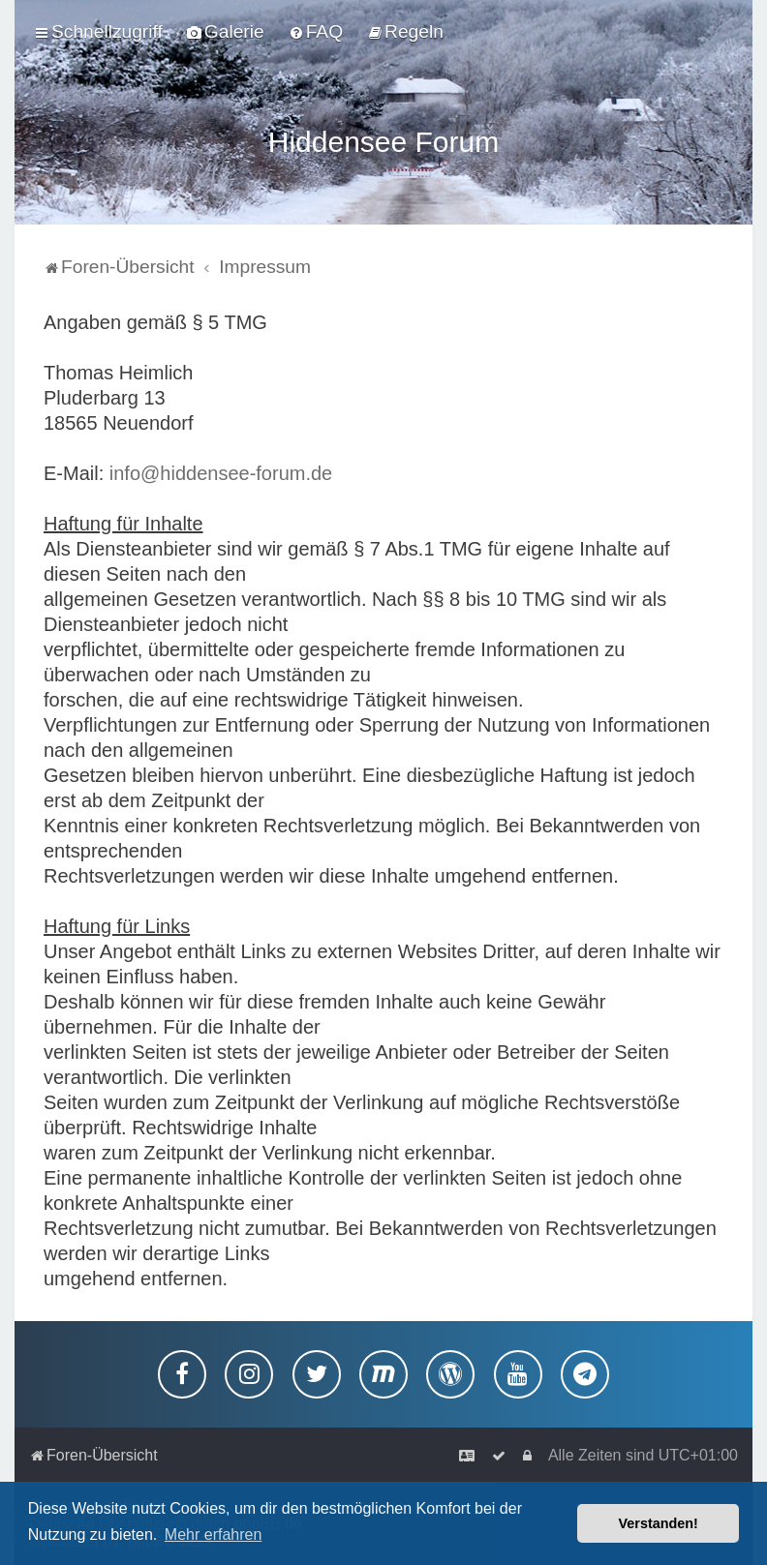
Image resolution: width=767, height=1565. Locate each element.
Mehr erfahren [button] (213, 1534)
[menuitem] (225, 30)
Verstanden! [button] (658, 1523)
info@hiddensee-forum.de (220, 467)
